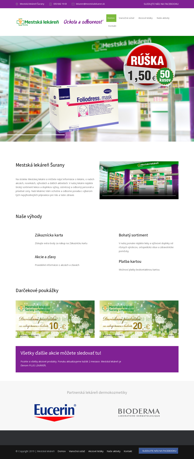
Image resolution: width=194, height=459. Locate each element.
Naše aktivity (163, 17)
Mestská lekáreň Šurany (32, 4)
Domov (111, 17)
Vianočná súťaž (126, 17)
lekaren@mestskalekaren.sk (90, 4)
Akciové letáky (145, 17)
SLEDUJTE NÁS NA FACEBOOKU (161, 4)
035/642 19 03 (60, 4)
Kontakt (112, 25)
